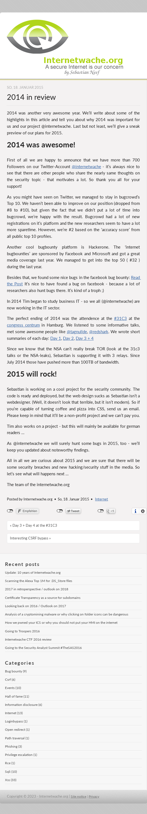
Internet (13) (14, 713)
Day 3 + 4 (85, 338)
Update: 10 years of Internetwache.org (33, 572)
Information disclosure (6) (23, 705)
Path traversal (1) (17, 738)
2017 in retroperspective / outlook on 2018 (36, 589)
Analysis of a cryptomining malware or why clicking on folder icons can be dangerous (66, 614)
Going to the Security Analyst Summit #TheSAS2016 (43, 648)
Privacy (94, 796)
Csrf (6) (10, 679)
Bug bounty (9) (16, 671)
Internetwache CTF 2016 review (28, 639)
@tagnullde (77, 331)
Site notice (78, 796)
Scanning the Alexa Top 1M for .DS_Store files (38, 581)
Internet (101, 499)
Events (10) (13, 688)
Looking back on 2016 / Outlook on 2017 (35, 606)
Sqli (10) (11, 771)
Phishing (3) (13, 746)
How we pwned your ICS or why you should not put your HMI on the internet (61, 622)
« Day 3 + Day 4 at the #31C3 (33, 525)
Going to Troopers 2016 (22, 631)
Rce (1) (10, 763)
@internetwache (86, 166)
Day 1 (55, 338)
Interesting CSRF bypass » (30, 538)
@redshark (98, 331)
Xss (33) (10, 780)
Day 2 (68, 338)
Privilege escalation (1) (21, 755)
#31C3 (120, 318)
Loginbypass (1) (16, 721)
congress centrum (23, 324)
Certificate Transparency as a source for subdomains (42, 598)
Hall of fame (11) (17, 696)
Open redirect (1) (17, 729)
